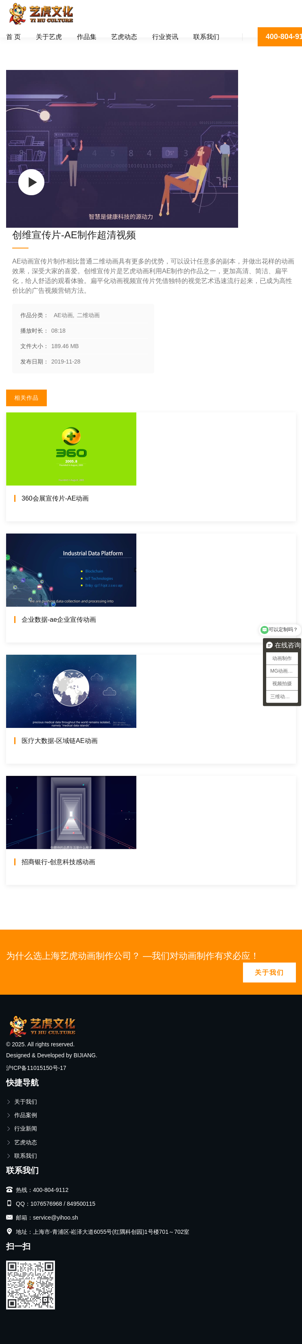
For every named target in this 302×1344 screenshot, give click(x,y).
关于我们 (269, 972)
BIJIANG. (85, 1055)
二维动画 (78, 47)
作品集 (86, 36)
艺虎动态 (124, 36)
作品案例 (21, 1115)
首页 (18, 47)
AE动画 (44, 47)
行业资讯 (165, 36)
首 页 (13, 36)
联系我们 (206, 36)
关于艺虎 (49, 36)
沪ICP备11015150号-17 (36, 1068)
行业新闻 (21, 1128)
